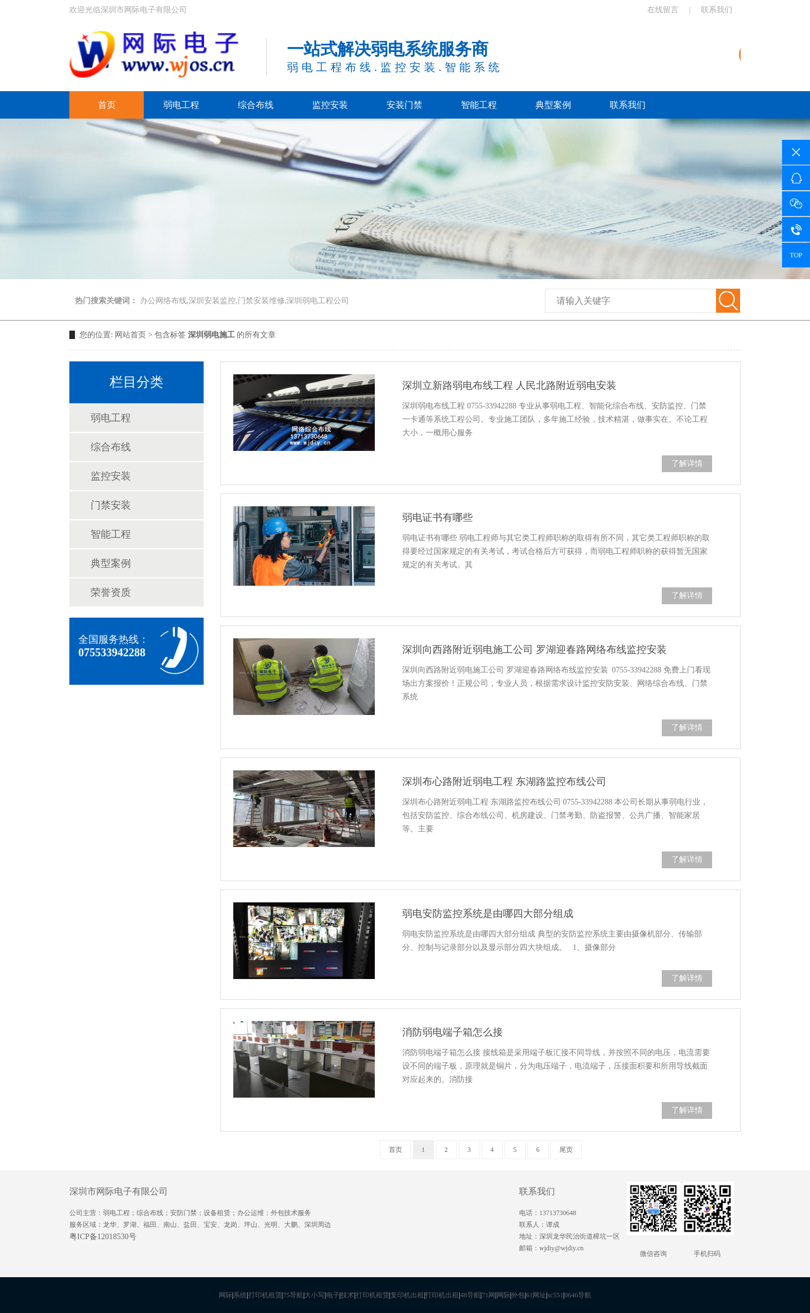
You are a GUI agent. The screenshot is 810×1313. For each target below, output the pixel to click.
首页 (107, 105)
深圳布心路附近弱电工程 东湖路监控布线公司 (504, 781)
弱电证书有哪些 (437, 517)
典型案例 (553, 105)
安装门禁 (404, 105)
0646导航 (577, 1295)
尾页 (566, 1150)
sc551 (555, 1295)
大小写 (314, 1295)
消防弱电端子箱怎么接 (452, 1032)
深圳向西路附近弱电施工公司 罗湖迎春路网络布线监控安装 (534, 649)
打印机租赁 (265, 1295)
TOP (796, 255)
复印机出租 (407, 1295)
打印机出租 (442, 1295)
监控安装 (330, 105)
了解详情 (687, 463)
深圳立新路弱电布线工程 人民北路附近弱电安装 (509, 385)
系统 (240, 1295)
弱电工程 (181, 105)
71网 (488, 1295)
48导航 (470, 1295)
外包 (518, 1295)
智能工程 (479, 105)
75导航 (293, 1295)
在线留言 (663, 10)
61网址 (536, 1295)
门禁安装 (111, 505)
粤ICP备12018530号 (102, 1236)
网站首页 (130, 335)
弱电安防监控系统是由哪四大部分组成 (487, 913)
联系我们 (716, 10)
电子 (333, 1295)
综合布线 (256, 105)
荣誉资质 (111, 592)
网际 (225, 1295)
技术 (347, 1295)
